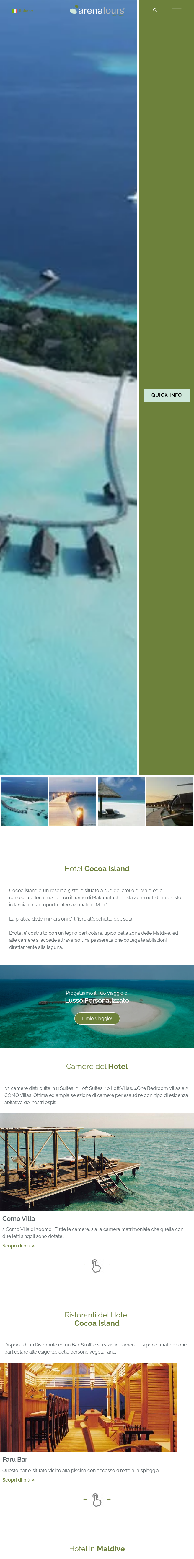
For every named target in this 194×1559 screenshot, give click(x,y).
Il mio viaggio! (97, 1018)
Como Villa (18, 1218)
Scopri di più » (18, 1246)
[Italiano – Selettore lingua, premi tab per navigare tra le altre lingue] (33, 11)
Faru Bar (14, 1459)
